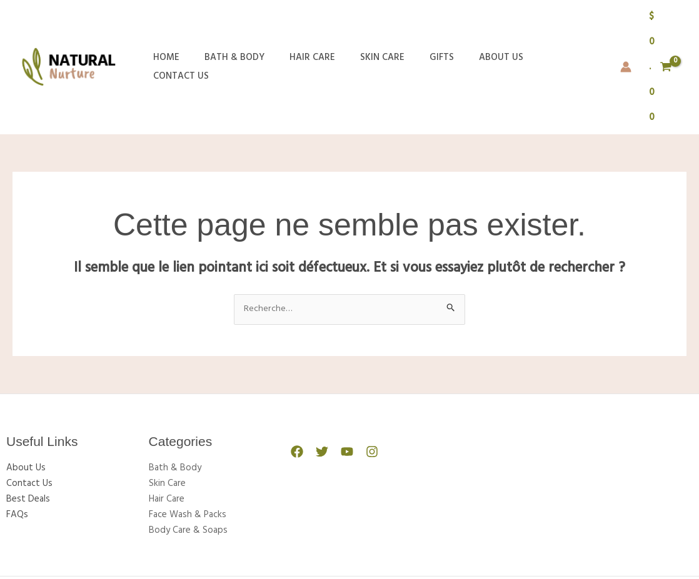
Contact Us (535, 28)
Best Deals (28, 422)
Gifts (413, 28)
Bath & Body (225, 28)
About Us (467, 28)
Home (163, 28)
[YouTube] (340, 376)
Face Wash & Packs (187, 437)
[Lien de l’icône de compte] (607, 28)
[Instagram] (362, 376)
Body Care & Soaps (188, 452)
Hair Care (296, 28)
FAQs (17, 437)
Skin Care (360, 28)
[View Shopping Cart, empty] (651, 29)
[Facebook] (297, 376)
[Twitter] (319, 376)
